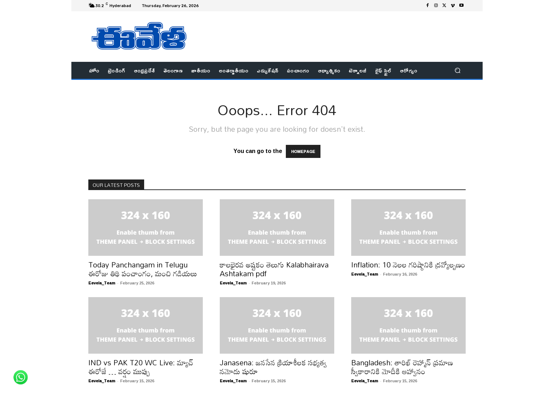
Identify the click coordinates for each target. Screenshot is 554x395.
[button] (457, 70)
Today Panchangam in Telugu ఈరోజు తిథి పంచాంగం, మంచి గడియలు (142, 269)
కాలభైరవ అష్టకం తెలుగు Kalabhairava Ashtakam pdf (274, 269)
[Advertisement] (335, 27)
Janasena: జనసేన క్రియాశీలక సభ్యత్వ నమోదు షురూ (273, 367)
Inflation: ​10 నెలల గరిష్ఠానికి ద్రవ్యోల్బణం (408, 264)
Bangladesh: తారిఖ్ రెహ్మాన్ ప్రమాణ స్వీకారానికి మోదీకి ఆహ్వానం (402, 367)
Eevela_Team (101, 283)
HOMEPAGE (303, 151)
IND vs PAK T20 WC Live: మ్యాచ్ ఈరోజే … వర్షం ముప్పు (141, 367)
